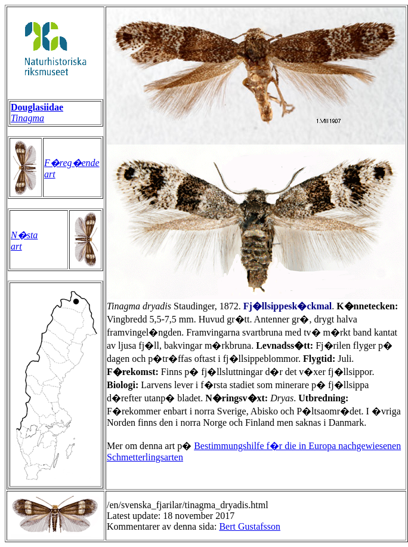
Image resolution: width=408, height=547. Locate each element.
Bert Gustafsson (249, 526)
